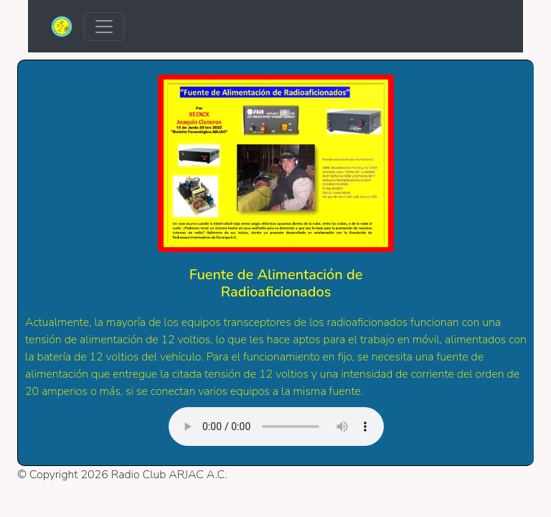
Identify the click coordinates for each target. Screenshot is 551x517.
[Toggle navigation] (104, 26)
